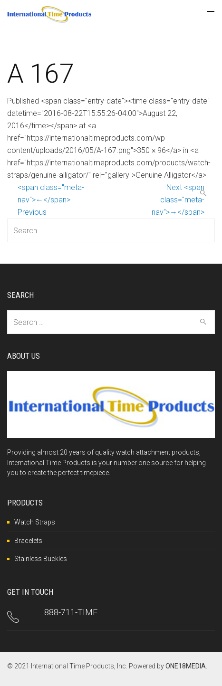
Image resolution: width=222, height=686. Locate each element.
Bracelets (28, 540)
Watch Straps (34, 522)
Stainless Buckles (40, 558)
